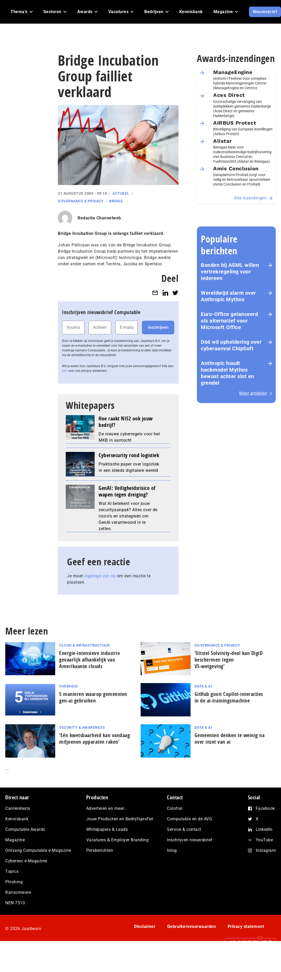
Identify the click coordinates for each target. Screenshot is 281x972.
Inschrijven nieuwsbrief (190, 839)
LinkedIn (264, 829)
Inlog (172, 850)
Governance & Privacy (81, 201)
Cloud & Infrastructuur (84, 645)
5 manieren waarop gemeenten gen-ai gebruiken (93, 697)
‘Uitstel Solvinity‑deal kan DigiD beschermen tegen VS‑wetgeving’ (229, 659)
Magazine (15, 839)
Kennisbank (16, 818)
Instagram (266, 850)
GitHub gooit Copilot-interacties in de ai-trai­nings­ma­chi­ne (229, 697)
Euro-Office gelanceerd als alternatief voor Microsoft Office (229, 320)
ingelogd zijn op (100, 575)
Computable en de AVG (189, 818)
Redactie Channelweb (99, 217)
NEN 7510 (15, 902)
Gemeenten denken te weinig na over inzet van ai (230, 738)
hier (64, 371)
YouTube (264, 839)
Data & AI (203, 686)
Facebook (265, 808)
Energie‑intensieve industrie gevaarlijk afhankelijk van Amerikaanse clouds (89, 659)
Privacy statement (246, 926)
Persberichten (99, 850)
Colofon (175, 808)
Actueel (121, 193)
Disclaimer (144, 926)
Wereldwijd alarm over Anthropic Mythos (228, 296)
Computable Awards (25, 829)
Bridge (116, 201)
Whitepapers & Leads (107, 829)
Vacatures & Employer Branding (117, 839)
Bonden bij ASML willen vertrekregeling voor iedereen (230, 271)
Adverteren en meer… (106, 808)
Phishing (14, 881)
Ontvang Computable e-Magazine (38, 850)
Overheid (68, 686)
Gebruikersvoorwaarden (191, 926)
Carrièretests (17, 808)
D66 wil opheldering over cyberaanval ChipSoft (231, 345)
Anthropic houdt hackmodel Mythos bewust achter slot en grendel (227, 373)
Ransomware (18, 892)
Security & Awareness (82, 727)
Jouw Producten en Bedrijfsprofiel (120, 818)
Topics (11, 871)
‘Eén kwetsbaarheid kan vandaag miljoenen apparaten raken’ (94, 738)
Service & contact (184, 829)
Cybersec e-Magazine (26, 860)
